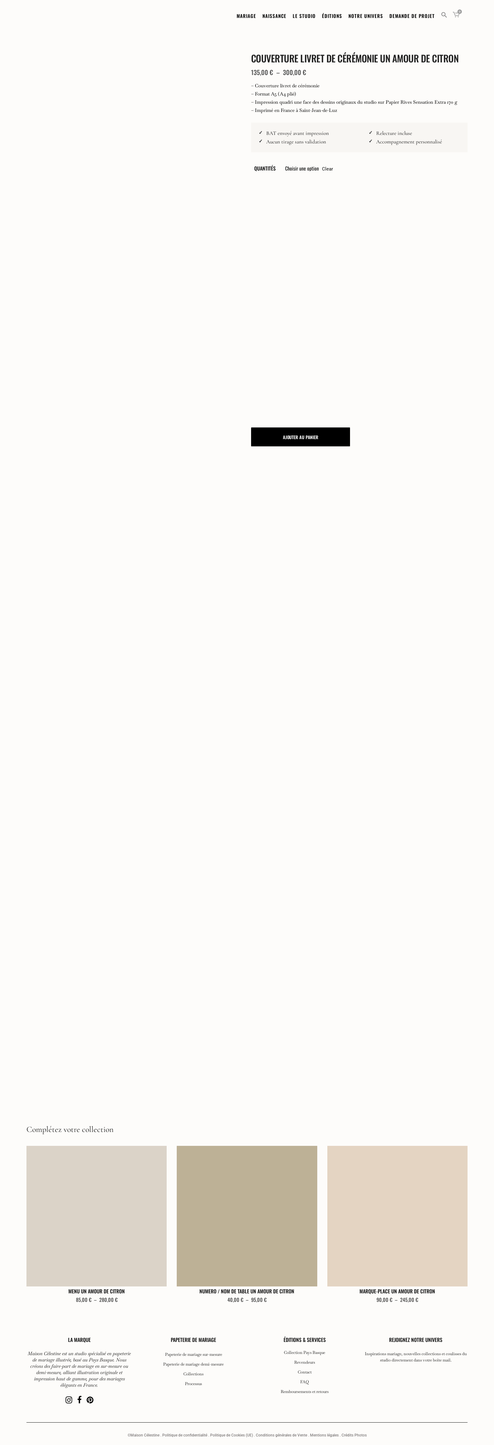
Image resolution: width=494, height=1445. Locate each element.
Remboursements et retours (305, 1392)
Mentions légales (324, 1435)
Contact (305, 1372)
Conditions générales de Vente (281, 1435)
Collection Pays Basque (304, 1352)
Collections (193, 1374)
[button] (444, 16)
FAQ (304, 1382)
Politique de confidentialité (184, 1435)
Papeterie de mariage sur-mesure (193, 1354)
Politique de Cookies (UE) (231, 1435)
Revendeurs (304, 1362)
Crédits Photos (354, 1435)
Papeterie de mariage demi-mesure (193, 1364)
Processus (193, 1384)
